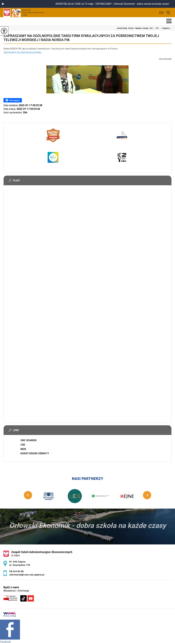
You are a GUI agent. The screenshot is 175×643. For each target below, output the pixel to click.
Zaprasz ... (166, 28)
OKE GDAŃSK (28, 440)
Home (130, 28)
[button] (3, 4)
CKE (22, 444)
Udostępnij (13, 100)
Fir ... (157, 28)
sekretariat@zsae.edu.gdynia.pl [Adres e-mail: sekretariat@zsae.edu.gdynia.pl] (26, 574)
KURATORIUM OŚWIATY (34, 453)
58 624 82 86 (168, 12)
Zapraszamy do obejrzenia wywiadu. (22, 52)
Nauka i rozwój (140, 28)
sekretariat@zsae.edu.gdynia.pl (161, 12)
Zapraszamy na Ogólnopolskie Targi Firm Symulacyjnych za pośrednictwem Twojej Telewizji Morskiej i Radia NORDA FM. (81, 38)
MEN (23, 449)
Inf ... (151, 28)
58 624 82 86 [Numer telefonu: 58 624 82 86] (16, 571)
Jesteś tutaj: (122, 28)
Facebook (5, 641)
